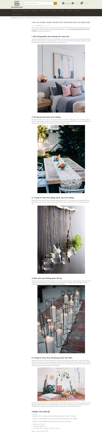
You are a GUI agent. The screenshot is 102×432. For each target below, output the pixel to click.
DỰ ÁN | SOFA (16, 14)
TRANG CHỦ (15, 10)
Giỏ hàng (85, 3)
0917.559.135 (68, 3)
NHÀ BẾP (53, 10)
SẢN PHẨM (35, 10)
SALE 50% (61, 10)
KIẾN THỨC (77, 10)
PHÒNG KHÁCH (44, 10)
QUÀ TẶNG (69, 10)
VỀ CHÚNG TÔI (25, 10)
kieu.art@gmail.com (42, 426)
